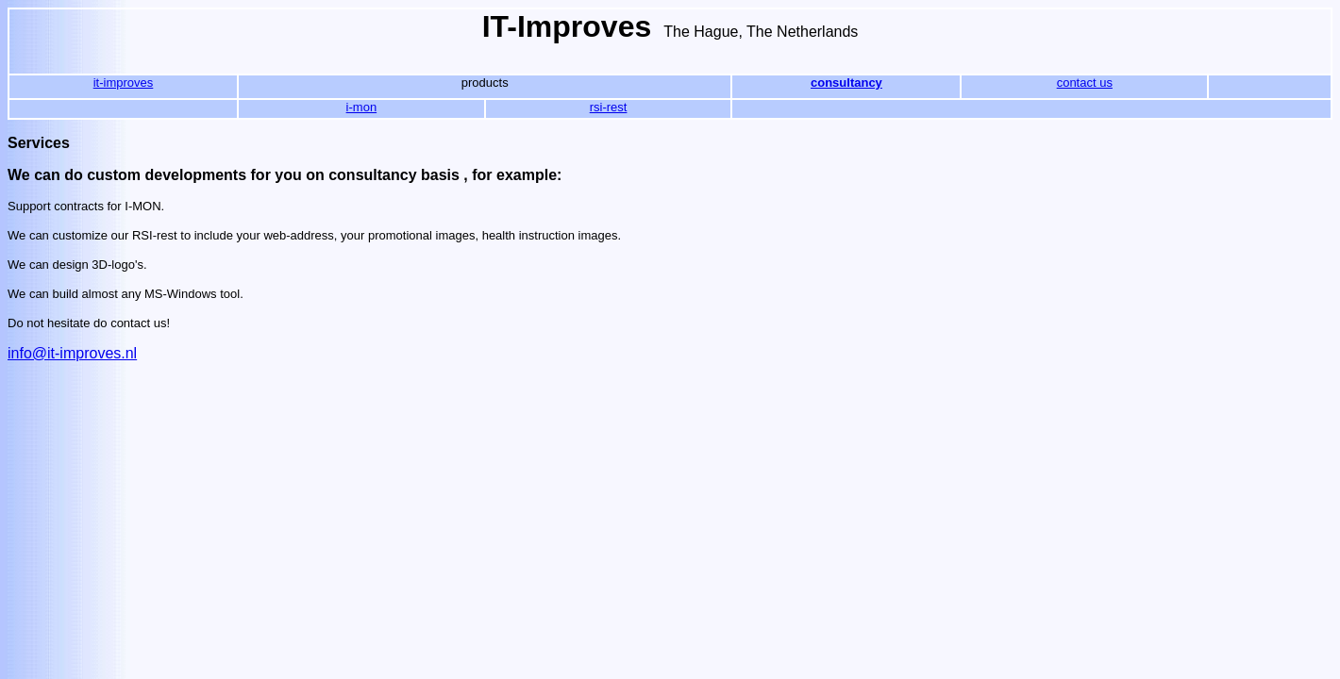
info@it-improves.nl (72, 353)
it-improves (123, 82)
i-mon (361, 107)
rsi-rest (609, 107)
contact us (1085, 82)
